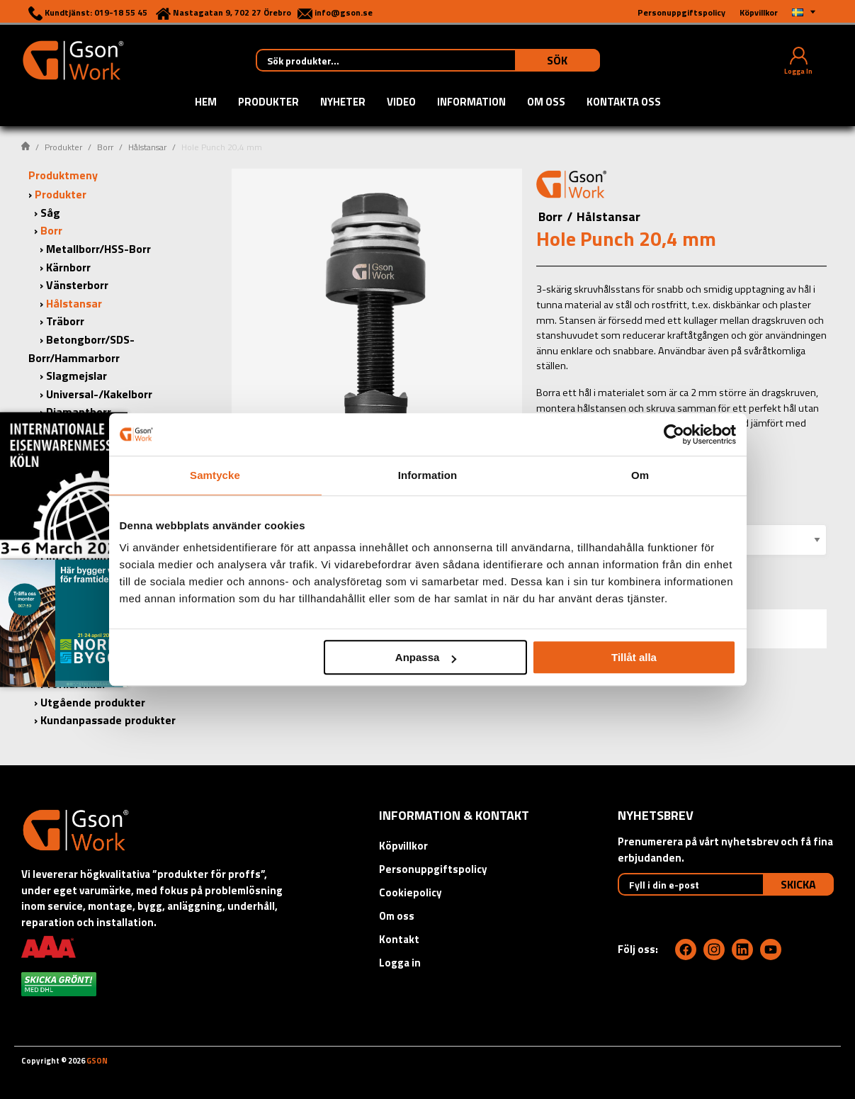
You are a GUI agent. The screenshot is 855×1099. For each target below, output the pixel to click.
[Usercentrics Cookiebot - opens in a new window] (674, 434)
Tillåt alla (634, 657)
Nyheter (343, 103)
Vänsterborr (77, 284)
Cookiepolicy (410, 892)
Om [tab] (640, 475)
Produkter (268, 103)
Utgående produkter (92, 702)
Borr (105, 147)
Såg (50, 212)
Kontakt (399, 939)
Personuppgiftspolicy (433, 869)
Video (401, 103)
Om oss (546, 103)
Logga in (400, 962)
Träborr (65, 320)
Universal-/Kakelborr (99, 393)
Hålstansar (147, 147)
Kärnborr (68, 267)
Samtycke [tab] (215, 475)
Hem (206, 103)
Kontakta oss (624, 103)
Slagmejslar (76, 375)
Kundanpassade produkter (108, 719)
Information (471, 103)
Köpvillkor (403, 846)
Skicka (798, 884)
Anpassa (426, 657)
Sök (557, 60)
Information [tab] (428, 475)
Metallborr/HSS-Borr (98, 248)
